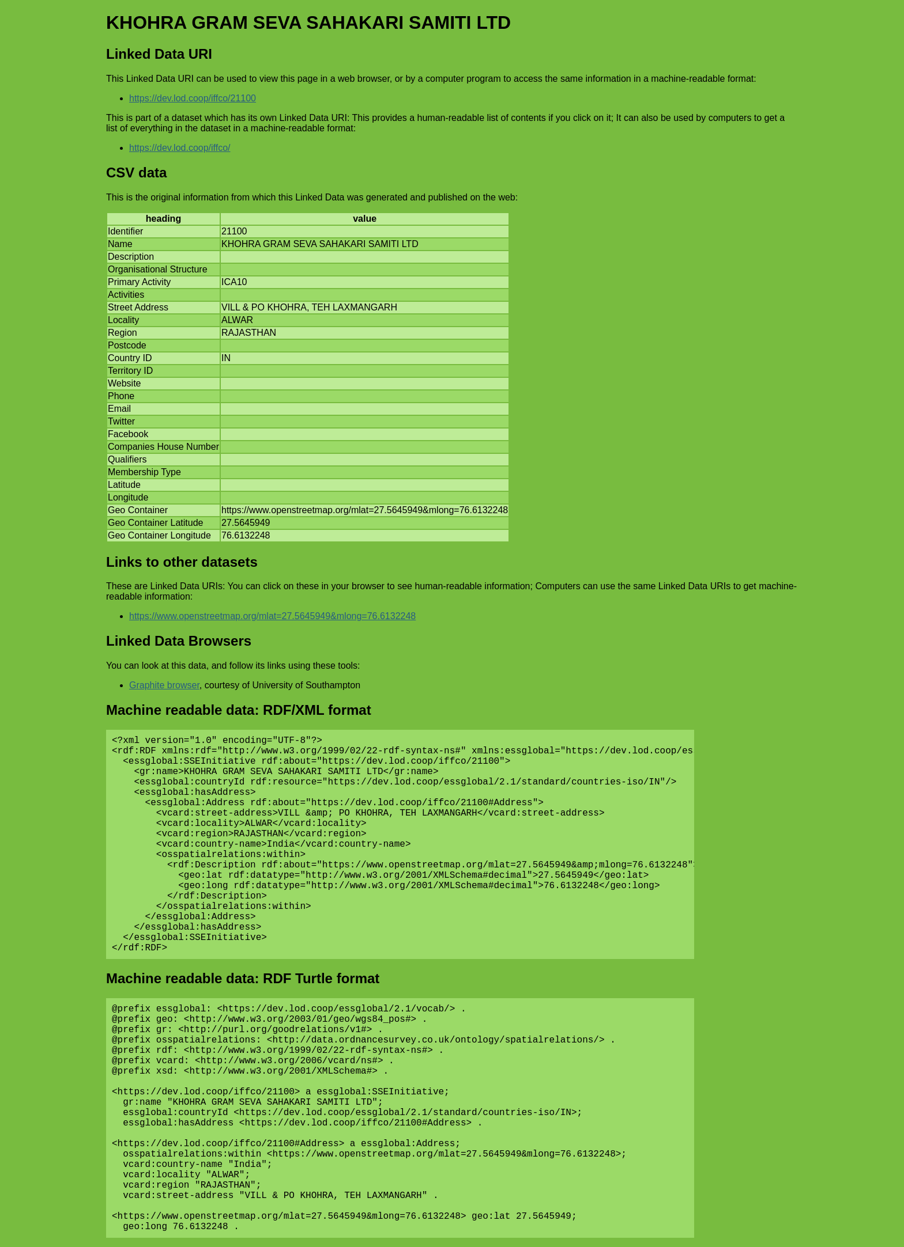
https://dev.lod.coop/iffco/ (180, 148)
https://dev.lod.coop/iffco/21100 (192, 98)
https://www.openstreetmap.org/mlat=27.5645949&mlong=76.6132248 (272, 616)
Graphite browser (164, 685)
